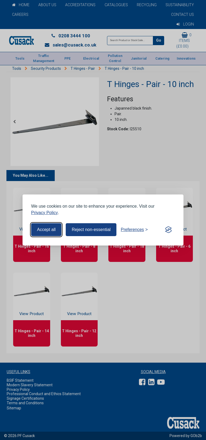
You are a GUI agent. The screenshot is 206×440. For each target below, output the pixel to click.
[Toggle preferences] (134, 229)
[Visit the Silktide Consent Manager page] (168, 229)
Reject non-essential (91, 229)
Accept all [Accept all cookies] (46, 229)
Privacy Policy (44, 212)
